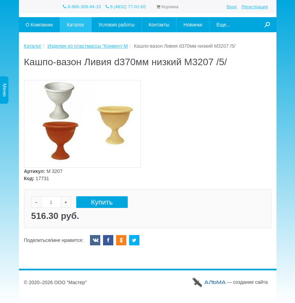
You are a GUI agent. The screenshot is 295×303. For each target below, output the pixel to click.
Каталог (33, 46)
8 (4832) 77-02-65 (125, 6)
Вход (232, 6)
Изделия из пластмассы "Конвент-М (87, 46)
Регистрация (255, 6)
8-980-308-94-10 (82, 6)
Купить (102, 202)
